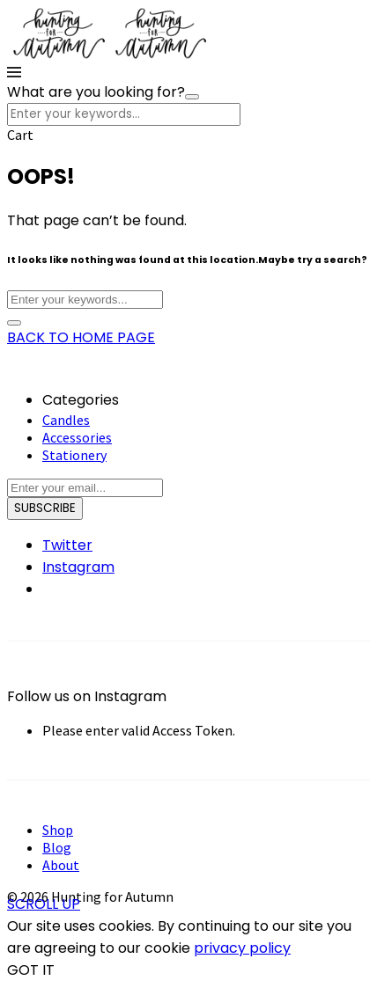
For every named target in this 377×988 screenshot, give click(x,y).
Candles (66, 419)
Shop (57, 829)
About (60, 865)
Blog (56, 847)
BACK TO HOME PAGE (81, 337)
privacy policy (242, 948)
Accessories (77, 437)
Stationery (74, 455)
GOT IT (31, 970)
